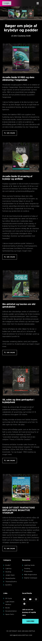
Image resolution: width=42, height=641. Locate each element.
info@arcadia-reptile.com (21, 635)
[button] (31, 3)
